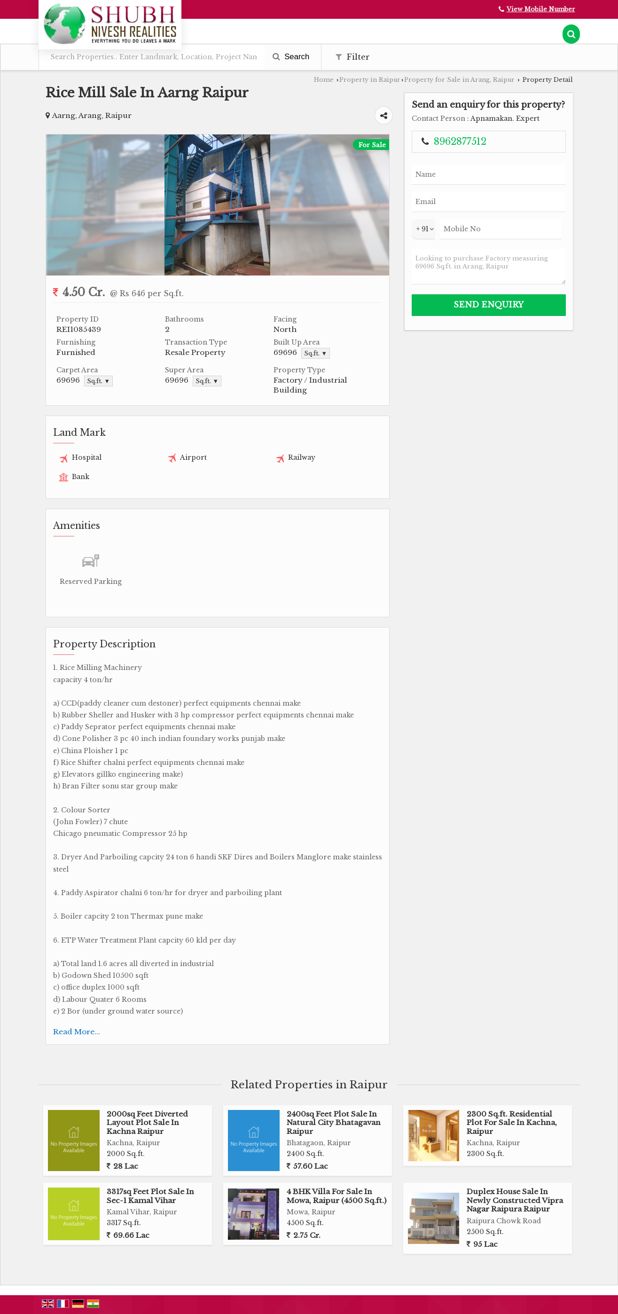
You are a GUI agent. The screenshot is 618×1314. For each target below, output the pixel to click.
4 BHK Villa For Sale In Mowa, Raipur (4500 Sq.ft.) (336, 1195)
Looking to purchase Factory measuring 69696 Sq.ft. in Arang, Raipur (489, 266)
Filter (353, 57)
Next (376, 204)
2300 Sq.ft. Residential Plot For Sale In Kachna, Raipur (512, 1122)
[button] (541, 9)
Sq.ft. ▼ (315, 353)
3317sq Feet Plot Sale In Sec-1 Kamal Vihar (150, 1195)
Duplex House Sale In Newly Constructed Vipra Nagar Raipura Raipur (515, 1200)
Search (291, 56)
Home (324, 79)
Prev (58, 204)
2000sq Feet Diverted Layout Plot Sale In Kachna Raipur (147, 1122)
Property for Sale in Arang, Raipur (459, 79)
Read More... (76, 1031)
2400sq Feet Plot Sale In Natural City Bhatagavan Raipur (334, 1122)
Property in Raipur (369, 79)
